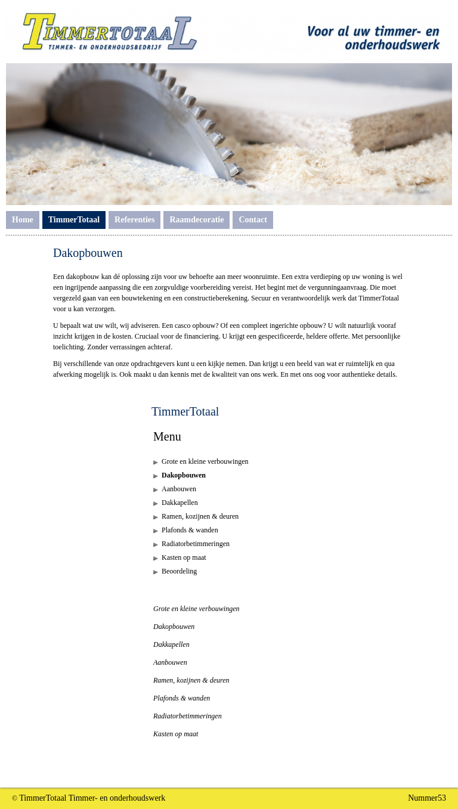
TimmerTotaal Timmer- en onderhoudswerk (92, 797)
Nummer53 (427, 797)
